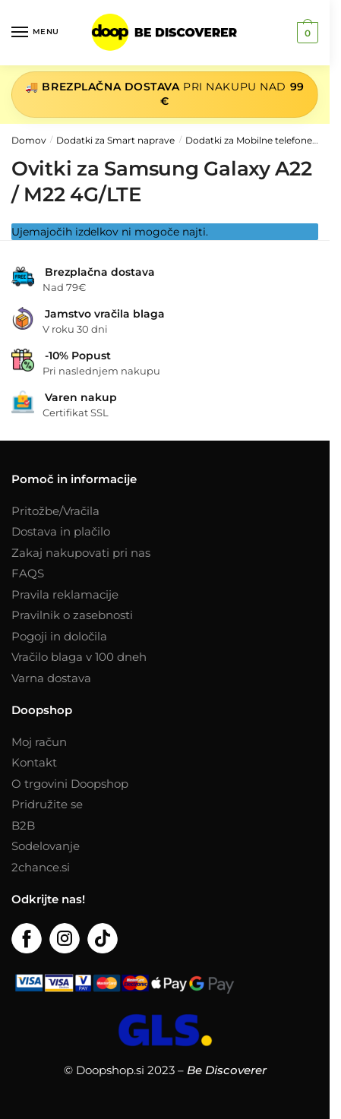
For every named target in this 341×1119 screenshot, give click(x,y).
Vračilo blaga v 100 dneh (79, 657)
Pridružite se (47, 804)
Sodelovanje (45, 846)
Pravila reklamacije (64, 594)
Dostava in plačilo (60, 531)
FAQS (27, 573)
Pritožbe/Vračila (55, 511)
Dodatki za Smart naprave (115, 140)
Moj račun (39, 742)
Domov (28, 140)
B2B (23, 825)
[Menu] (34, 32)
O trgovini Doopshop (69, 783)
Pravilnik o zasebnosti (72, 615)
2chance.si (40, 867)
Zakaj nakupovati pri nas (80, 552)
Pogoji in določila (59, 636)
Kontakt (34, 762)
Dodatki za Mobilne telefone (248, 140)
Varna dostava (51, 678)
